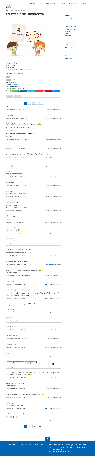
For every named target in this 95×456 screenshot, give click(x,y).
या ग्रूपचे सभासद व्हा (69, 35)
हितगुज (40, 4)
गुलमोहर (63, 4)
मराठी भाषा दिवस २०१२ (11, 84)
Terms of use (52, 451)
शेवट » (40, 103)
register (19, 96)
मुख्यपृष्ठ (12, 10)
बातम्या (36, 444)
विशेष (26, 444)
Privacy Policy (59, 451)
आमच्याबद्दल (66, 446)
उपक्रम (11, 77)
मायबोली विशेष (72, 4)
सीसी (42, 444)
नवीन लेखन (32, 4)
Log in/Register (69, 18)
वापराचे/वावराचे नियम (53, 446)
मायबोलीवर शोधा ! (69, 58)
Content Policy (66, 451)
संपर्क (71, 446)
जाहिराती (31, 444)
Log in (10, 96)
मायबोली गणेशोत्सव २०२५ (52, 4)
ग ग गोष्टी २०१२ (14, 80)
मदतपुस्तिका (83, 4)
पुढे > (34, 103)
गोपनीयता (61, 446)
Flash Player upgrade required (14, 73)
